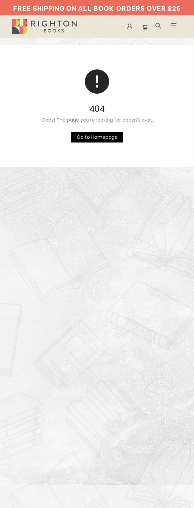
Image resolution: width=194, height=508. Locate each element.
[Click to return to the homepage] (97, 137)
